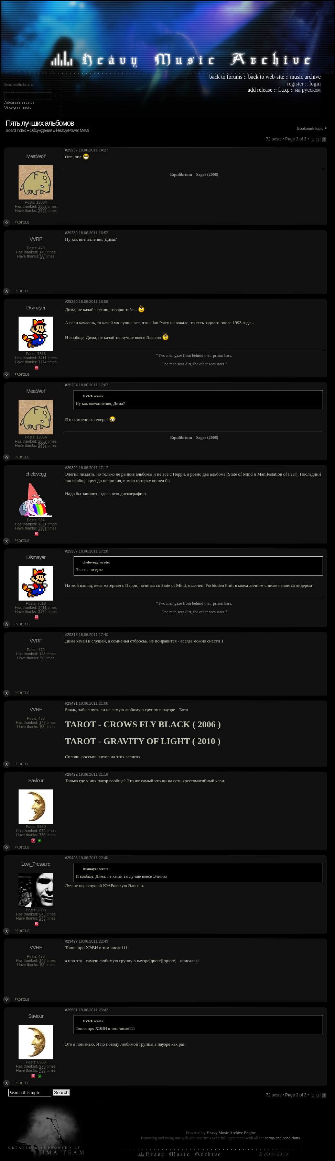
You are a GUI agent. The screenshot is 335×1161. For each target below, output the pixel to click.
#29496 (71, 858)
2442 (42, 210)
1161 (42, 528)
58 (42, 256)
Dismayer (35, 307)
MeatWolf (35, 156)
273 (42, 918)
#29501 (71, 1010)
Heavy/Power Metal (72, 130)
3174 (42, 362)
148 (42, 252)
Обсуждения (41, 130)
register (295, 84)
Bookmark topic (310, 128)
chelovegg (35, 474)
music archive (305, 77)
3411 (42, 358)
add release (260, 90)
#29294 (71, 385)
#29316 (71, 635)
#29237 (71, 150)
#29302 (71, 468)
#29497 (71, 941)
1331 (42, 524)
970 (42, 831)
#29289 (71, 233)
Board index (15, 130)
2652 (42, 206)
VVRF (36, 239)
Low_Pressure (35, 864)
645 (42, 914)
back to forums (225, 77)
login (315, 84)
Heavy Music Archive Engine (231, 1132)
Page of (295, 1095)
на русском (308, 90)
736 (42, 835)
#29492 (71, 774)
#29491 (71, 703)
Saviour (35, 780)
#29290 (71, 301)
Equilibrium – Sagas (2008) (194, 174)
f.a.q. (283, 90)
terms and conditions (282, 1138)
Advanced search (18, 102)
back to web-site (266, 77)
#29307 (71, 551)
